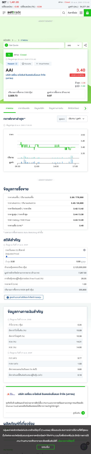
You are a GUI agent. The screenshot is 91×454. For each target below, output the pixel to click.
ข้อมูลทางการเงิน (56, 108)
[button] (85, 108)
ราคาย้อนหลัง (23, 108)
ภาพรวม (9, 108)
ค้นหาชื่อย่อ (72, 12)
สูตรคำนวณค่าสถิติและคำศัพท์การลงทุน (23, 297)
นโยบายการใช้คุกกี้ (66, 441)
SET (6, 2)
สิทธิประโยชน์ (73, 108)
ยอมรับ (46, 447)
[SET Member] (87, 12)
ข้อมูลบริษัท (39, 108)
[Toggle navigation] (4, 13)
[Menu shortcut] (81, 12)
